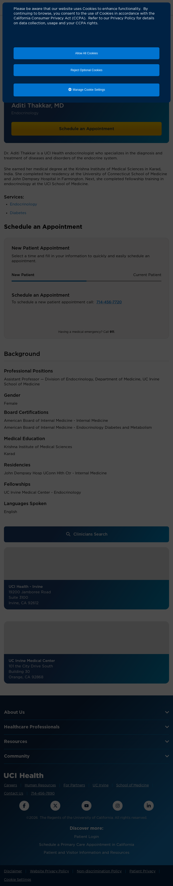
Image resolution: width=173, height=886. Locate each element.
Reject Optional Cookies (87, 70)
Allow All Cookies (86, 53)
